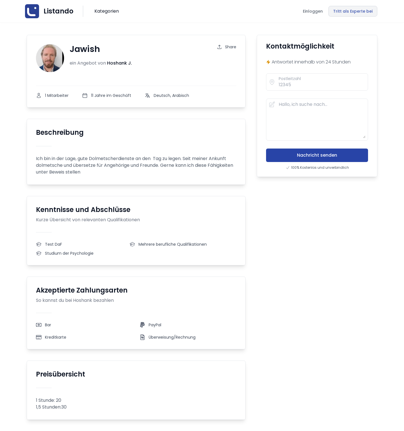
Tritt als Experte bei (353, 11)
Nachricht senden (317, 155)
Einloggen (313, 11)
